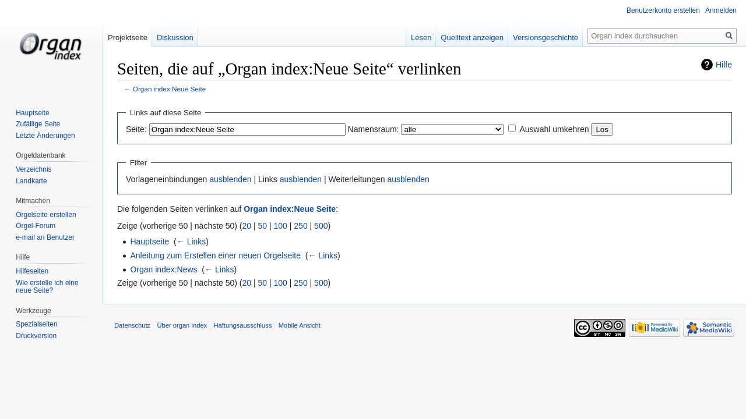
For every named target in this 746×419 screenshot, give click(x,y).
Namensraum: (373, 129)
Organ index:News (163, 269)
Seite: (136, 129)
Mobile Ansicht (300, 325)
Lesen (421, 37)
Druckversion (36, 336)
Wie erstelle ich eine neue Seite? (47, 287)
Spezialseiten (36, 324)
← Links (191, 241)
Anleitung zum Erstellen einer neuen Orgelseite (215, 255)
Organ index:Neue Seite (169, 89)
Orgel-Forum (35, 226)
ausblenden (230, 179)
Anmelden (721, 10)
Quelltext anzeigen (472, 37)
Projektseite (127, 37)
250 (300, 225)
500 (321, 225)
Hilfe (724, 64)
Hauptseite (149, 241)
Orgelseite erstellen (46, 215)
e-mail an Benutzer (45, 237)
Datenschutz (132, 325)
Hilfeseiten (32, 271)
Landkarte (31, 181)
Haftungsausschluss (242, 325)
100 (280, 225)
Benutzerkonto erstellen (663, 10)
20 (247, 225)
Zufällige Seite (38, 124)
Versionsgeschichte (545, 37)
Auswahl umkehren (554, 129)
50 (263, 225)
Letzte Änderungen (45, 136)
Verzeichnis (33, 169)
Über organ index (182, 325)
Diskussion (175, 37)
